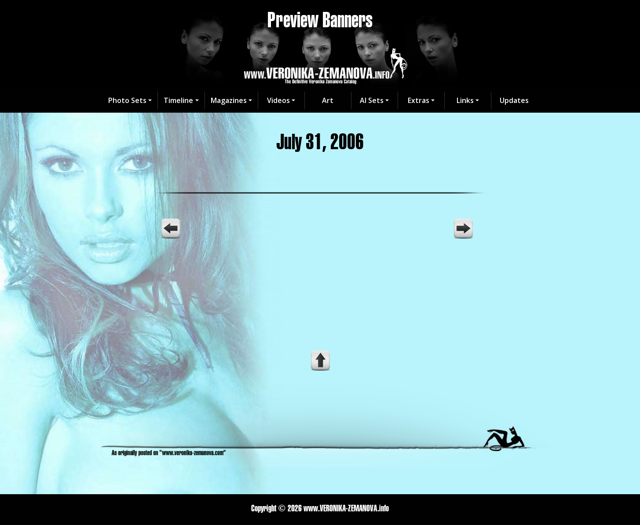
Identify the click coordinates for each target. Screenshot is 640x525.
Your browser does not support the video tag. (320, 278)
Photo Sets (127, 100)
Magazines (229, 100)
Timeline (178, 100)
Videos (278, 100)
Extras (418, 100)
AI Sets (372, 100)
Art (327, 100)
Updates (514, 100)
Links (465, 100)
